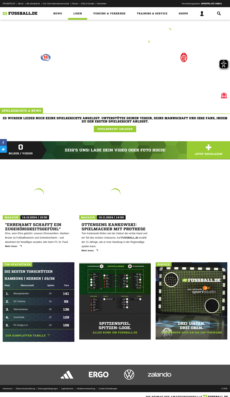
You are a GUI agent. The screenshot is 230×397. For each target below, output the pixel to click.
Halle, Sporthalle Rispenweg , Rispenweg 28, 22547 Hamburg (115, 41)
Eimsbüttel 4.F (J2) (183, 73)
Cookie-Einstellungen (108, 388)
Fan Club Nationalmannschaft (56, 4)
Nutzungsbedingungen (48, 388)
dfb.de (21, 4)
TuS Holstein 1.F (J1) (45, 73)
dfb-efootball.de (33, 4)
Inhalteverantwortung (86, 388)
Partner (75, 4)
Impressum (7, 388)
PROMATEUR (9, 4)
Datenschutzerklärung (25, 388)
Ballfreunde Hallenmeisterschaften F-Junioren (115, 30)
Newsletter (101, 4)
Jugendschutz (67, 388)
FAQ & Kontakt (87, 4)
